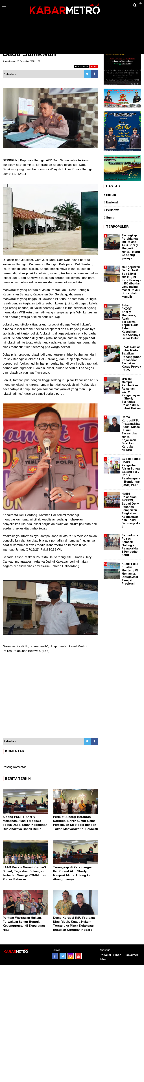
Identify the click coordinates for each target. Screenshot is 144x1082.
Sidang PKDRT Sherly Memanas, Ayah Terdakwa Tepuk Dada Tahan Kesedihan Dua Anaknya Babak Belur (131, 322)
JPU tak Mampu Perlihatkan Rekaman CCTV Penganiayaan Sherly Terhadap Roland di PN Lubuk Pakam (131, 393)
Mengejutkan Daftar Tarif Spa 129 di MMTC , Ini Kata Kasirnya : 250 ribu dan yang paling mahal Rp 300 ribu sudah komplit (131, 282)
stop (94, 66)
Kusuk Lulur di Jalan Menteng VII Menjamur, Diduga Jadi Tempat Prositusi (130, 573)
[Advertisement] (72, 27)
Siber (117, 955)
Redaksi (105, 955)
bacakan (81, 66)
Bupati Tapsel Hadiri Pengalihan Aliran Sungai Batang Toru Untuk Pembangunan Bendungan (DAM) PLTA (131, 472)
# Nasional (111, 202)
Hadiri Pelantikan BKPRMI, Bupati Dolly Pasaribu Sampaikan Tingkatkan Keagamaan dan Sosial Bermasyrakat (131, 510)
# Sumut (109, 217)
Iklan (103, 959)
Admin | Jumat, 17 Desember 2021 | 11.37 (21, 61)
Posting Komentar (14, 767)
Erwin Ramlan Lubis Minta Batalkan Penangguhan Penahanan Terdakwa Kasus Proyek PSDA (131, 358)
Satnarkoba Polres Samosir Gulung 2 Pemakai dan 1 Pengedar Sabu (130, 545)
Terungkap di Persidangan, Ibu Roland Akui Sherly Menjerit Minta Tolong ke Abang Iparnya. (131, 247)
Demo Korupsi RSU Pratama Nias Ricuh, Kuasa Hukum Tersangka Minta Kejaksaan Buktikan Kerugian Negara (131, 433)
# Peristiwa (111, 210)
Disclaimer (130, 955)
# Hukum (110, 194)
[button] (140, 2)
